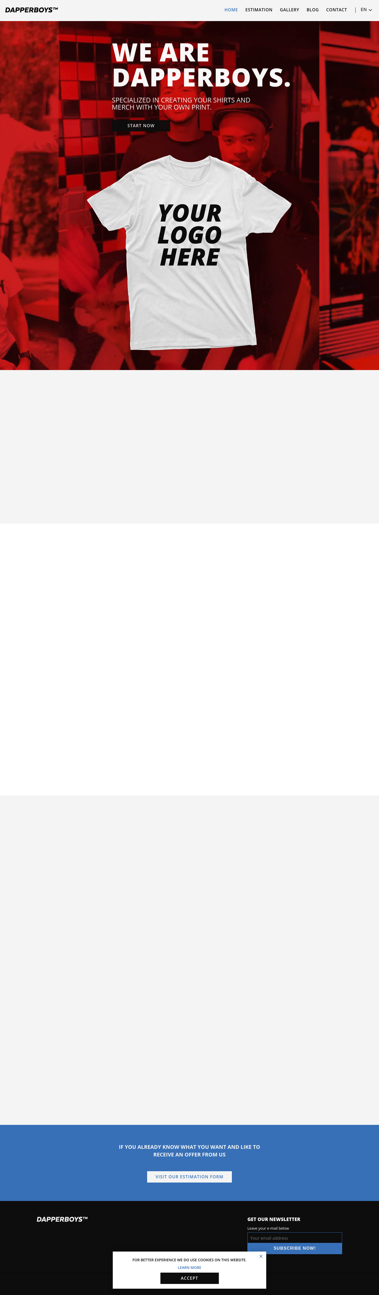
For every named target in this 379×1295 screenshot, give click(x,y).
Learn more (189, 1267)
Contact (336, 10)
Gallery (289, 10)
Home (231, 10)
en (366, 10)
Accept (189, 1278)
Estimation (258, 10)
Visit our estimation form (189, 1177)
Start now (140, 127)
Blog (313, 10)
